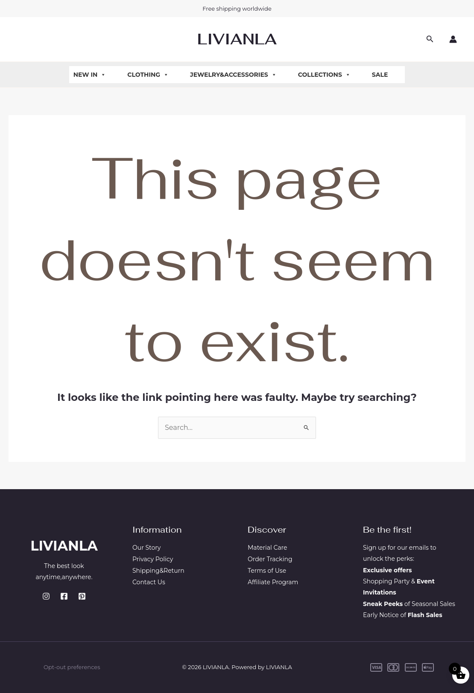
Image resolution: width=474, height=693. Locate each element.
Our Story (146, 547)
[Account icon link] (453, 39)
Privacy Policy (152, 559)
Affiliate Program (273, 581)
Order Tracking (270, 559)
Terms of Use (267, 570)
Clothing (148, 74)
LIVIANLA (237, 39)
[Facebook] (64, 596)
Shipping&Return (158, 570)
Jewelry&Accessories (233, 74)
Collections (324, 74)
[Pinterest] (82, 596)
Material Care (267, 547)
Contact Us (148, 581)
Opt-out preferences (72, 667)
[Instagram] (46, 596)
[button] (430, 39)
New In (89, 74)
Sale (380, 74)
